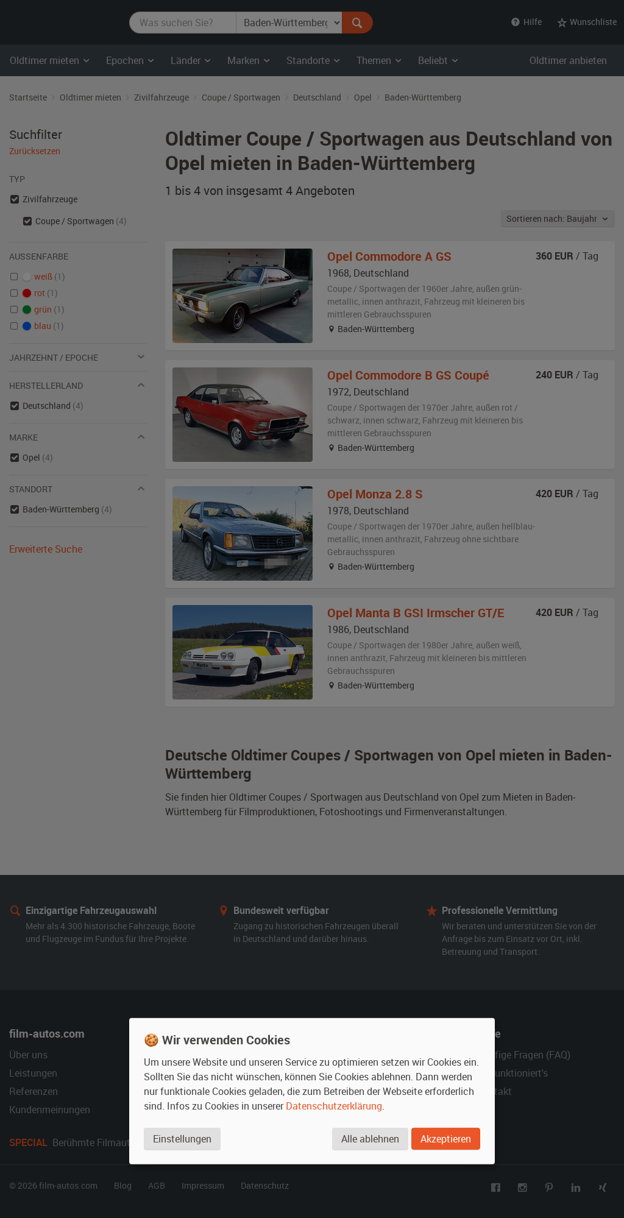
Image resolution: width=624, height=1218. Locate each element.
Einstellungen (182, 1138)
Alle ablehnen (370, 1138)
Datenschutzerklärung (334, 1106)
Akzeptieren (445, 1138)
